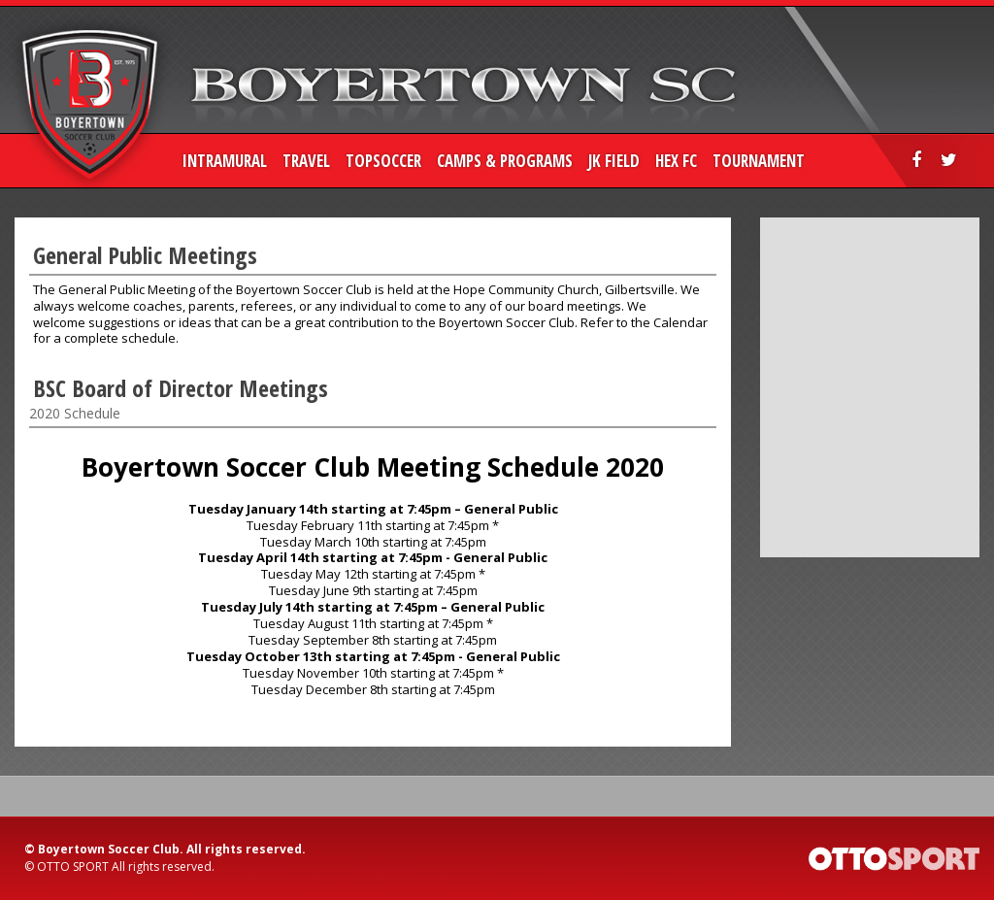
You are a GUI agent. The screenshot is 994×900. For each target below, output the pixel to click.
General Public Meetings (145, 255)
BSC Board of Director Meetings (180, 388)
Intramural (224, 161)
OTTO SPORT (73, 866)
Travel (306, 161)
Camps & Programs (505, 161)
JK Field (614, 161)
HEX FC (676, 161)
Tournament (758, 161)
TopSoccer (383, 161)
